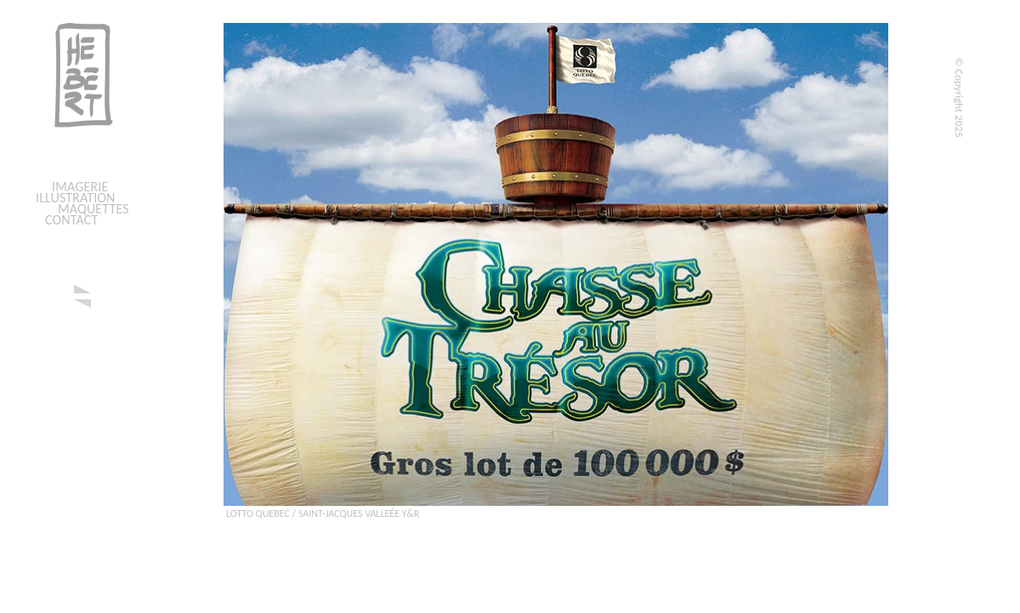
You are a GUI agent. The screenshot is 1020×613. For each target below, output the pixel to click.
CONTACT (71, 220)
